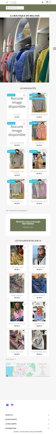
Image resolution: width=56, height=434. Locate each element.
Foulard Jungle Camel (17, 352)
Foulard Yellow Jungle (17, 267)
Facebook (7, 405)
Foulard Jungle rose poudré (17, 323)
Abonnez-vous (28, 227)
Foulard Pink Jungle (39, 323)
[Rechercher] (15, 8)
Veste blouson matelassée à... (39, 171)
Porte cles (17, 114)
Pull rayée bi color (16, 201)
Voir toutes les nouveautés (17, 211)
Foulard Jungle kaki (17, 295)
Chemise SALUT (39, 143)
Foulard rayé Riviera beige (39, 352)
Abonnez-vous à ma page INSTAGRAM (28, 222)
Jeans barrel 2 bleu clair (17, 143)
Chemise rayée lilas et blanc (39, 114)
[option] (28, 47)
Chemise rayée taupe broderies (17, 172)
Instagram (12, 405)
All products (11, 359)
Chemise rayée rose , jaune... (39, 201)
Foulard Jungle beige (39, 267)
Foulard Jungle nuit (39, 295)
